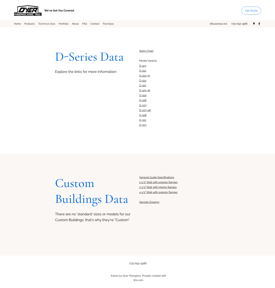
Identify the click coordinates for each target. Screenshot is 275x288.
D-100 (142, 95)
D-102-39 (144, 75)
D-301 (142, 120)
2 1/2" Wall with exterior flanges (158, 182)
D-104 (142, 80)
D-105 (142, 85)
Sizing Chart (146, 51)
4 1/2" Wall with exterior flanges (158, 192)
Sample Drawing (149, 202)
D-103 (142, 65)
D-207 (143, 105)
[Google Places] (254, 23)
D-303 (142, 125)
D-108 (142, 115)
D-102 (142, 70)
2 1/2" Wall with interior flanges (158, 187)
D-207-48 (145, 110)
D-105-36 (144, 90)
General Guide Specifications (156, 177)
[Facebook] (259, 23)
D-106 (142, 100)
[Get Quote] (251, 11)
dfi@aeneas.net (218, 23)
